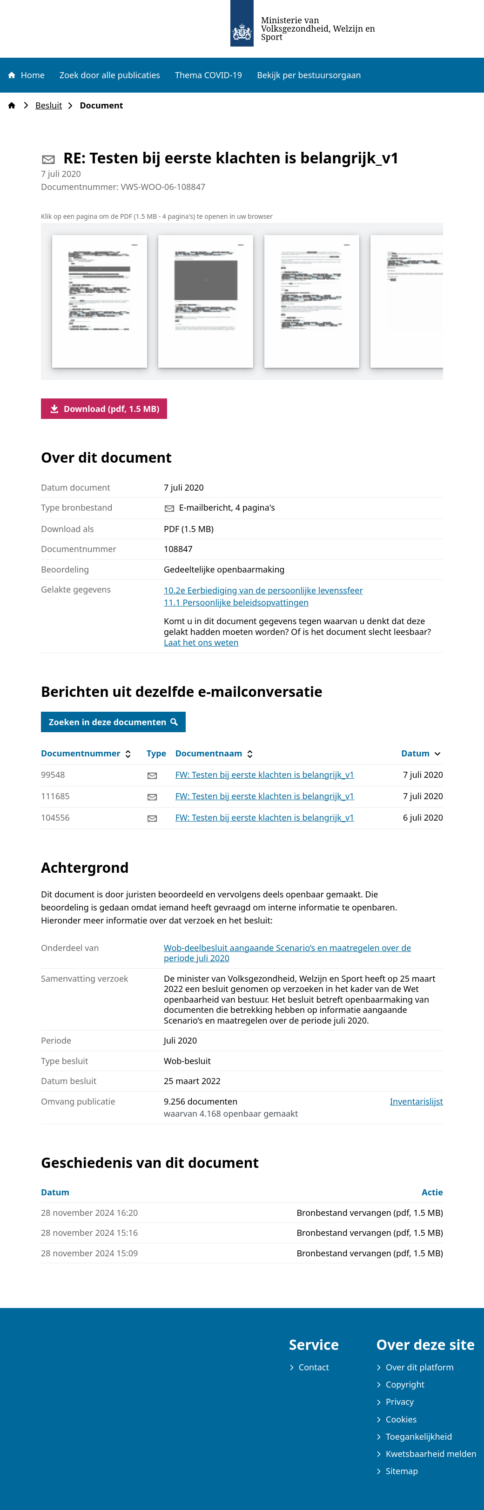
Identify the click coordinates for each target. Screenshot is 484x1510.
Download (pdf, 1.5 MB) (104, 408)
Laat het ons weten (201, 642)
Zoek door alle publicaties (110, 75)
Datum (422, 753)
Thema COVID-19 (208, 75)
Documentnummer (87, 753)
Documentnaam (215, 753)
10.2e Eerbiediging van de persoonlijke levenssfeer (263, 590)
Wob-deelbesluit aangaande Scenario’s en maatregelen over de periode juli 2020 (287, 953)
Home (26, 75)
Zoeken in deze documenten (113, 722)
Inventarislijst (416, 1101)
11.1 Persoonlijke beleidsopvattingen (236, 602)
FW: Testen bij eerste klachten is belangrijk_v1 (265, 774)
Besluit (51, 105)
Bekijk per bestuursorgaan (309, 75)
